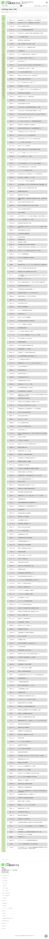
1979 (3, 61)
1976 (3, 57)
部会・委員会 (5, 890)
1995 (3, 85)
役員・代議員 (5, 888)
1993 (3, 82)
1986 (3, 71)
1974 (3, 54)
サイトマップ (5, 859)
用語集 (4, 910)
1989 (3, 76)
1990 (3, 77)
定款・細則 (5, 883)
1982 (3, 66)
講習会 (4, 928)
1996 (3, 86)
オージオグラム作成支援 (8, 908)
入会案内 (4, 885)
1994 (3, 83)
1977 (3, 58)
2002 (3, 95)
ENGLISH (45, 5)
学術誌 (4, 900)
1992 (3, 80)
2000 (3, 92)
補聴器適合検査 (6, 920)
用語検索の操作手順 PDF (8, 918)
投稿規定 (4, 905)
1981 (3, 64)
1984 (3, 69)
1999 (3, 91)
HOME (35, 5)
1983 (3, 67)
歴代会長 (4, 898)
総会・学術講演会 (6, 893)
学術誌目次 (5, 903)
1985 (3, 70)
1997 (3, 88)
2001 (3, 93)
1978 (3, 60)
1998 (3, 89)
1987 (3, 73)
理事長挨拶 (5, 877)
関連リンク (40, 5)
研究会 (4, 925)
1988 (3, 74)
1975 (3, 55)
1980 (3, 63)
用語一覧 (4, 915)
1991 (3, 79)
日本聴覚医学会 (6, 875)
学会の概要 (5, 880)
